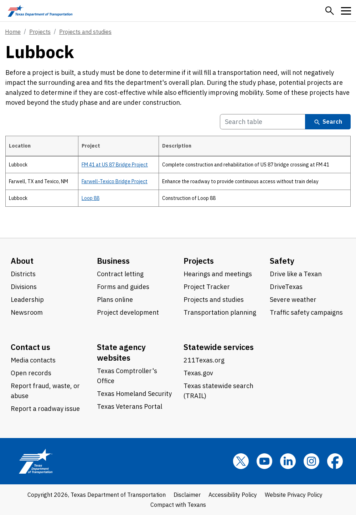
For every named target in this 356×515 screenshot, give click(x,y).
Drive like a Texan (296, 274)
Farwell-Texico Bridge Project (115, 181)
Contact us (30, 347)
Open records (31, 373)
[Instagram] (311, 461)
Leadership (27, 299)
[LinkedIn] (288, 461)
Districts (23, 274)
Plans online (115, 299)
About (22, 261)
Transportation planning (220, 312)
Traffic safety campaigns (306, 312)
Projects (40, 31)
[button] (329, 11)
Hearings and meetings (218, 274)
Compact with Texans (178, 504)
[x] (241, 461)
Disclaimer (187, 494)
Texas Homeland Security (134, 394)
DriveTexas (286, 287)
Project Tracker (207, 287)
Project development (128, 312)
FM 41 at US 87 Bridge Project (115, 164)
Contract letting (120, 274)
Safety (282, 261)
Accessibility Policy (232, 494)
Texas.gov (198, 373)
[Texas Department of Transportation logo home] (40, 10)
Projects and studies (85, 31)
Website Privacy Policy (294, 494)
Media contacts (33, 360)
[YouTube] (264, 461)
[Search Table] (262, 121)
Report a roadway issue (45, 409)
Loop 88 (90, 198)
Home (13, 31)
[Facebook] (335, 461)
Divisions (24, 287)
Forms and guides (123, 287)
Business (113, 261)
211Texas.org (204, 360)
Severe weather (293, 299)
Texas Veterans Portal (129, 406)
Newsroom (27, 312)
